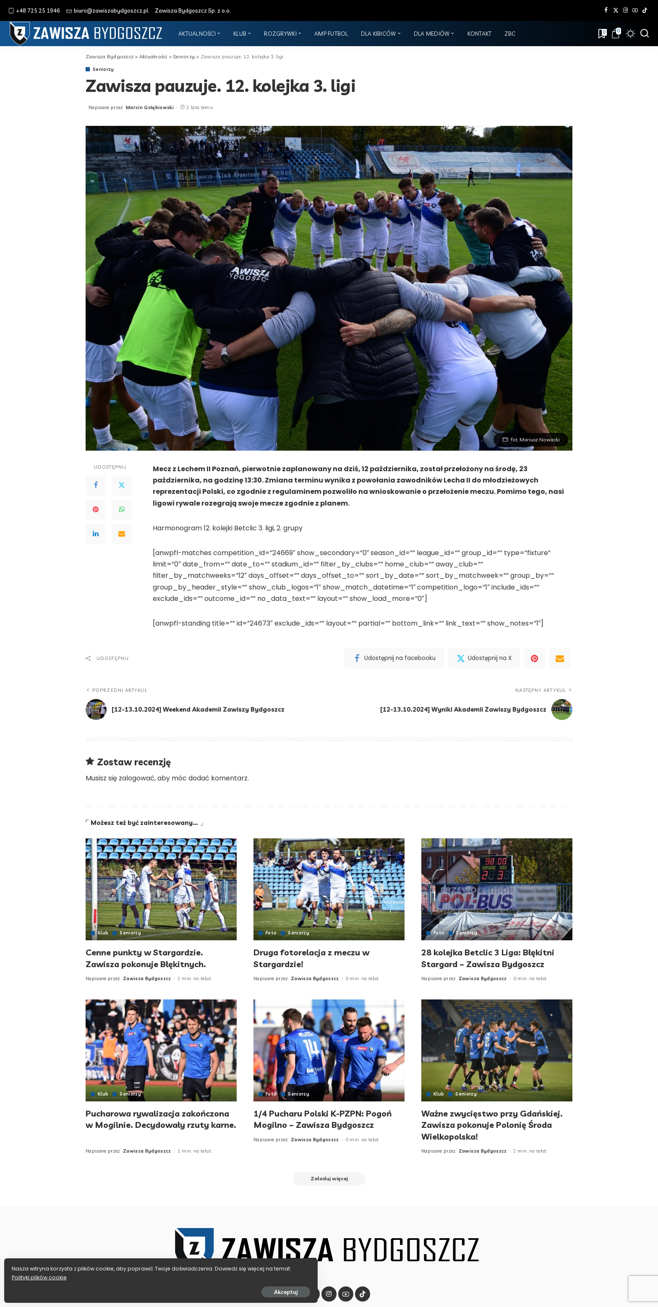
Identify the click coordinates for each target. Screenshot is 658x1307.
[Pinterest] (96, 510)
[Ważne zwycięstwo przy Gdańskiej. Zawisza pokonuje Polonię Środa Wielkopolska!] (496, 1050)
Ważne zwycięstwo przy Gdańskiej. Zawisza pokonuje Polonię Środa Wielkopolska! (486, 1124)
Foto (271, 933)
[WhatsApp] (122, 510)
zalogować (136, 778)
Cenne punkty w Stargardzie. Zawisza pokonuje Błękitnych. (153, 958)
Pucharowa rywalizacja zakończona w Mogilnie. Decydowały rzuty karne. (143, 1124)
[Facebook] (606, 10)
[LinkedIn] (96, 534)
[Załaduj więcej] (329, 1179)
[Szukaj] (645, 33)
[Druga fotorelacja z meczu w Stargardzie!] (329, 889)
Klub (103, 933)
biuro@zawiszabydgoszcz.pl (107, 10)
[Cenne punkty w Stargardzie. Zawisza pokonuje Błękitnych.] (161, 889)
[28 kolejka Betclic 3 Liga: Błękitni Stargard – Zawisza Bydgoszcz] (496, 889)
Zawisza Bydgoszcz (147, 978)
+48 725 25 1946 (34, 10)
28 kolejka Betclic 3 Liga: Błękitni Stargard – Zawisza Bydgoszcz (495, 958)
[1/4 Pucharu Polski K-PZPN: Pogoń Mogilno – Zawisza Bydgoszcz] (329, 1050)
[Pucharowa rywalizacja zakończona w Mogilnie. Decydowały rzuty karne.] (161, 1050)
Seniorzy (104, 69)
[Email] (122, 534)
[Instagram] (625, 10)
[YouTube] (635, 10)
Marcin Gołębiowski (150, 107)
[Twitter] (616, 10)
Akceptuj (99, 1289)
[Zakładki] (602, 33)
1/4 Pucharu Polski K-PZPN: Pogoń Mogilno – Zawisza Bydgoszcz (314, 1124)
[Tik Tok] (645, 10)
